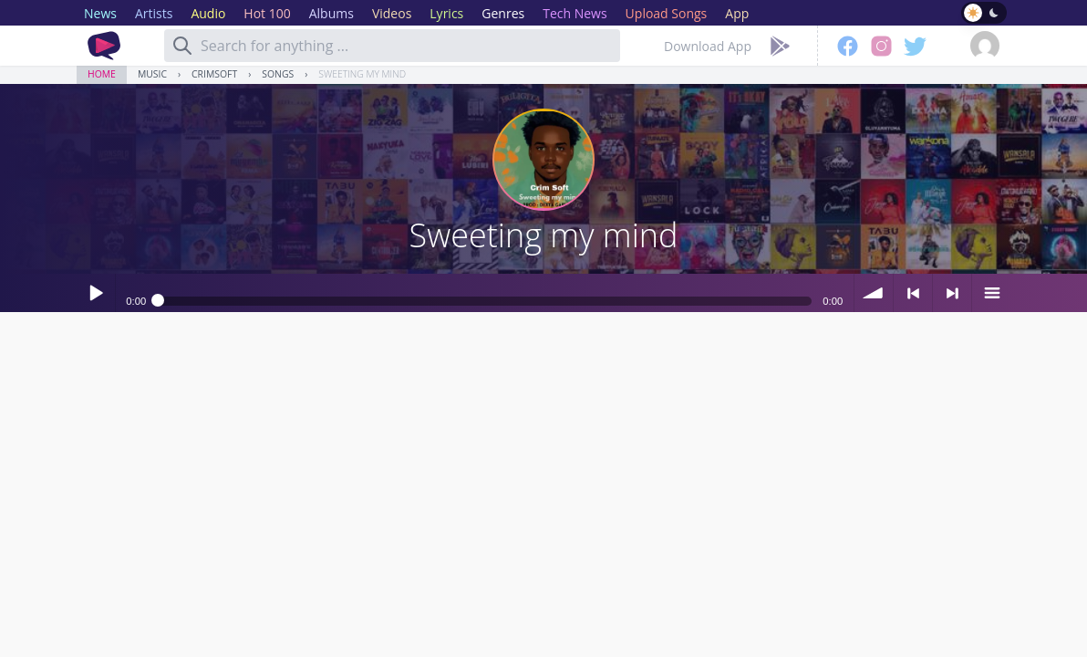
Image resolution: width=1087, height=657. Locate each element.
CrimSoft (214, 74)
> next (952, 293)
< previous (913, 293)
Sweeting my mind (362, 74)
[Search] (182, 45)
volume (873, 293)
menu (991, 293)
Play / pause (96, 293)
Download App (707, 46)
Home (102, 74)
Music (152, 74)
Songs (278, 74)
